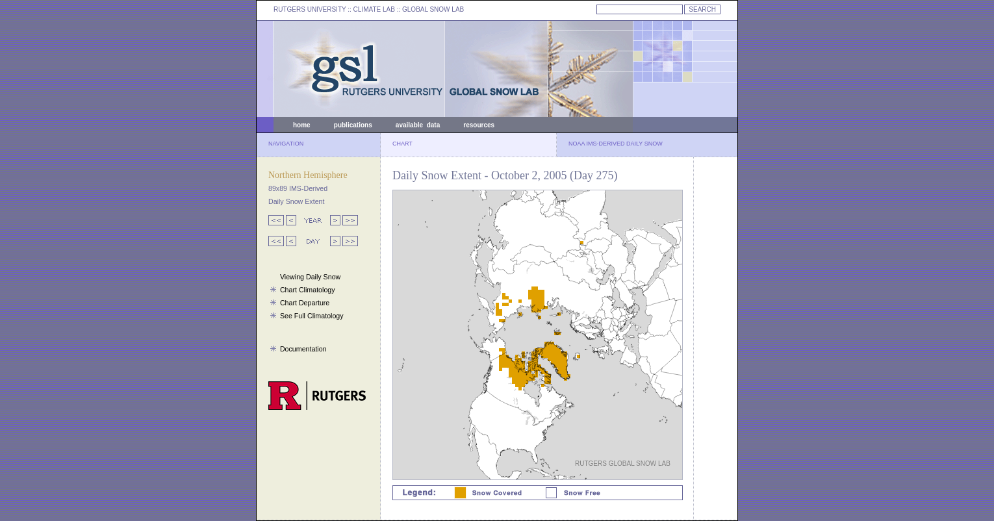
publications (353, 125)
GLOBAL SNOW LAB (433, 9)
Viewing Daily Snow (310, 277)
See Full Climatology (312, 316)
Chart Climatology (307, 290)
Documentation (303, 349)
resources (478, 125)
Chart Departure (304, 303)
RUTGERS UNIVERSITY (310, 9)
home (302, 125)
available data (418, 125)
